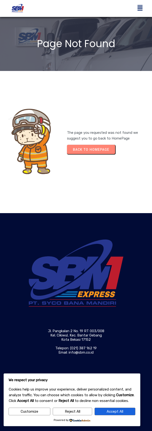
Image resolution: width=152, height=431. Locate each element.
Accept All (115, 411)
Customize (29, 411)
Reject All (72, 411)
